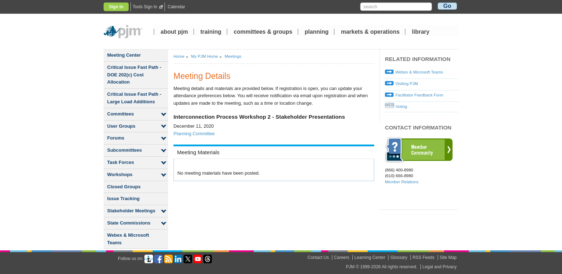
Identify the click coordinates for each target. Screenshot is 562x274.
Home (179, 56)
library (420, 32)
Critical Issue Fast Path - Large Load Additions (134, 97)
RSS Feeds (423, 257)
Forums (115, 138)
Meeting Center (124, 55)
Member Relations (401, 182)
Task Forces (120, 162)
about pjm (174, 32)
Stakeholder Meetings (131, 210)
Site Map (448, 257)
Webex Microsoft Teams (128, 238)
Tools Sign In (145, 6)
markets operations (370, 32)
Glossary (398, 257)
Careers (341, 257)
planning (317, 32)
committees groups (263, 32)
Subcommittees (124, 150)
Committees (120, 114)
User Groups (121, 126)
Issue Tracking (123, 198)
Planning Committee (194, 133)
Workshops (120, 174)
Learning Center (369, 257)
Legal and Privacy (440, 266)
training (211, 32)
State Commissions (129, 223)
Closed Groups (123, 186)
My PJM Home (204, 56)
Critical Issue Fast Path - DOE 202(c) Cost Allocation (134, 75)
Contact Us (318, 257)
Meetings (233, 56)
